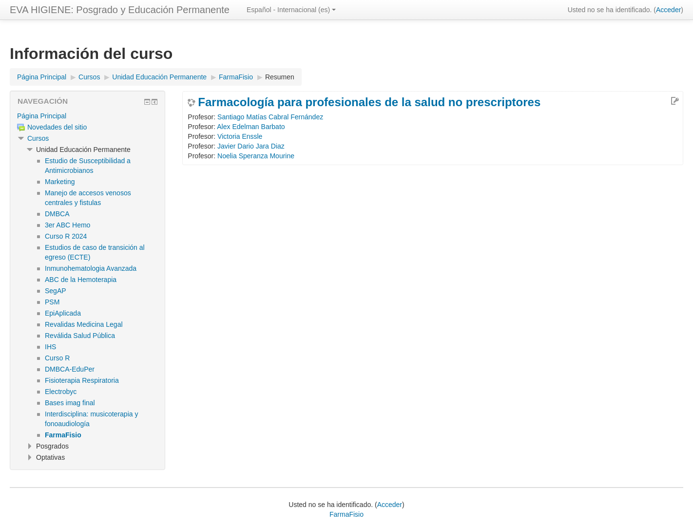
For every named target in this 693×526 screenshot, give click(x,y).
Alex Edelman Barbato (251, 127)
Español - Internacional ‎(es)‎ (291, 10)
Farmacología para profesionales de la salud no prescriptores (369, 102)
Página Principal (41, 116)
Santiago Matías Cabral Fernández (270, 117)
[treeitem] (87, 116)
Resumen (279, 77)
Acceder (668, 10)
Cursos (38, 138)
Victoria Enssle (239, 136)
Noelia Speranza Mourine (255, 156)
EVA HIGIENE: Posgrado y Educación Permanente (120, 9)
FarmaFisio (346, 514)
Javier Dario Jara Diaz (251, 146)
